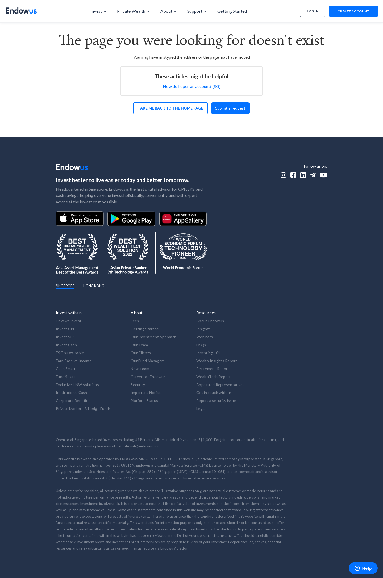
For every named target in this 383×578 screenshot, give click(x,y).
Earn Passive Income (73, 360)
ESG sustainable (70, 352)
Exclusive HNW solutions (77, 384)
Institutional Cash (71, 392)
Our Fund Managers (148, 360)
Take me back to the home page (170, 108)
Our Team (139, 344)
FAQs (201, 344)
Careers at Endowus (148, 376)
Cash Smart (66, 368)
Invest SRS (65, 336)
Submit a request (230, 108)
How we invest (68, 321)
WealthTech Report (213, 376)
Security (138, 384)
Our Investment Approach (153, 336)
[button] (98, 11)
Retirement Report (212, 368)
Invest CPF (65, 328)
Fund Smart (66, 376)
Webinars (204, 336)
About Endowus (210, 321)
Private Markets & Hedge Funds (83, 408)
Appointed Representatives (220, 384)
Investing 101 (208, 352)
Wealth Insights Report (216, 360)
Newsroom (140, 368)
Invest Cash (66, 344)
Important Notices (147, 392)
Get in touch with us (214, 392)
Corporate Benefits (73, 400)
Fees (135, 321)
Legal (200, 408)
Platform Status (144, 400)
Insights (203, 328)
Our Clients (141, 352)
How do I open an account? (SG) (191, 86)
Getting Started (145, 328)
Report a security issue (216, 400)
